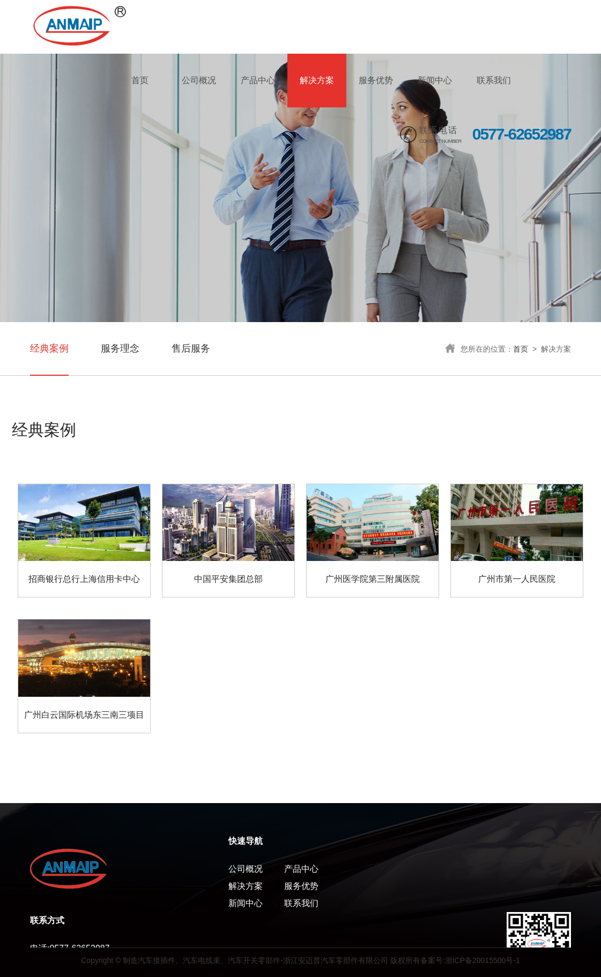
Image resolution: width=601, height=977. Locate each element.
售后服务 (191, 348)
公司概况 (199, 80)
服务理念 (120, 348)
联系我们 (494, 80)
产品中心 (258, 80)
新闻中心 (435, 80)
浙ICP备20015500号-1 (482, 960)
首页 (140, 80)
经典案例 (49, 348)
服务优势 (376, 80)
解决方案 (317, 80)
